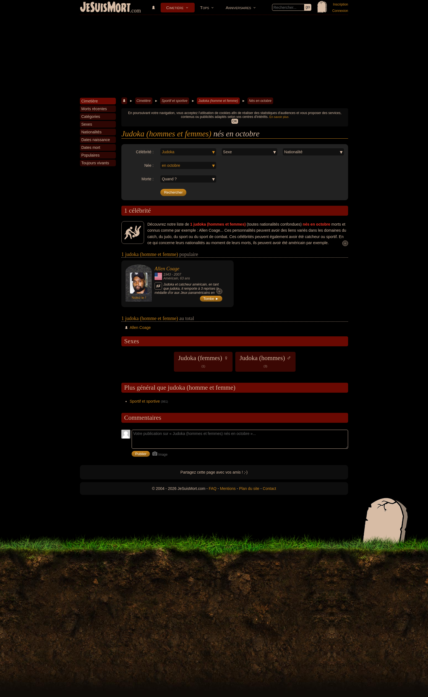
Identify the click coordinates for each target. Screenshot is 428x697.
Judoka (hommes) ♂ (265, 361)
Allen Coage (167, 268)
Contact (269, 488)
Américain (170, 278)
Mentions (228, 488)
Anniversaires (238, 7)
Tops (204, 7)
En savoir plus (278, 116)
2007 (177, 274)
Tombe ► (211, 299)
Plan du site (249, 488)
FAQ (212, 488)
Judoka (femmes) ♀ (203, 361)
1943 (167, 274)
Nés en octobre (260, 101)
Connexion (340, 11)
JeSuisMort (105, 8)
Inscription (340, 4)
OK (234, 121)
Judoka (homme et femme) (218, 101)
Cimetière (175, 7)
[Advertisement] (214, 56)
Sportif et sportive (174, 101)
